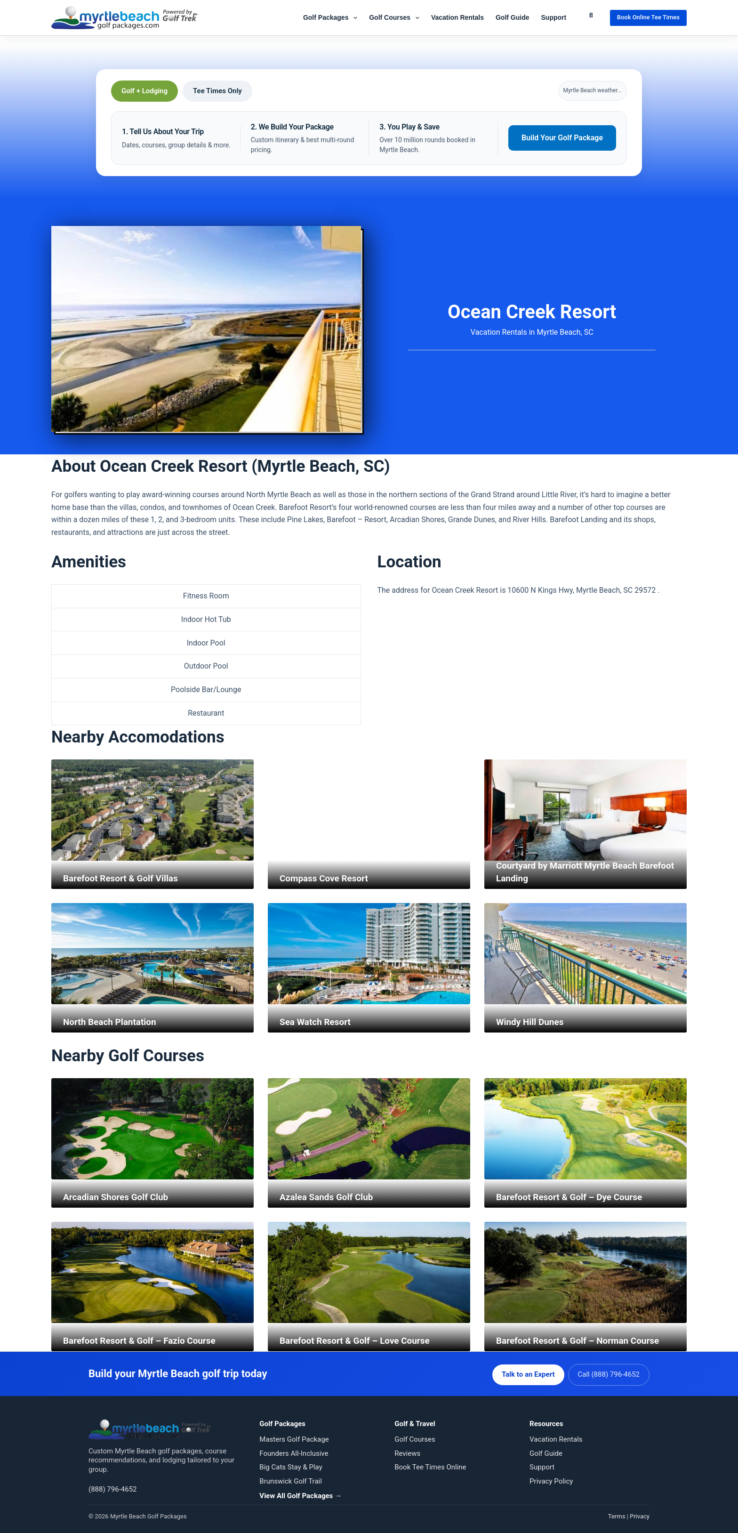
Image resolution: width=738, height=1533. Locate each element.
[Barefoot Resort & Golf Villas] (152, 810)
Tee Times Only (217, 91)
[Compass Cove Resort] (369, 810)
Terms (617, 1514)
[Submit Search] (591, 15)
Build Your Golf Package (562, 137)
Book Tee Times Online (430, 1465)
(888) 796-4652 (112, 1487)
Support (554, 17)
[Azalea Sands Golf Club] (369, 1129)
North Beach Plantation (112, 1022)
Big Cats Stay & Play (290, 1465)
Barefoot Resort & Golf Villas (123, 878)
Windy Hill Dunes (532, 1022)
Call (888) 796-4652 (609, 1373)
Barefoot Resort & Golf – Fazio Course (144, 1341)
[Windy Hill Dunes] (585, 954)
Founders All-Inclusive (293, 1451)
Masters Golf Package (294, 1438)
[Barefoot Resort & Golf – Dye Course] (585, 1129)
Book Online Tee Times (648, 17)
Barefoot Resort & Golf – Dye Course (573, 1197)
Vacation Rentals (457, 17)
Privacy (640, 1514)
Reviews (407, 1451)
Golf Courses (396, 18)
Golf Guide (512, 17)
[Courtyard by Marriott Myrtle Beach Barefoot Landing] (585, 810)
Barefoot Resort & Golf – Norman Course (582, 1341)
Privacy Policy (551, 1479)
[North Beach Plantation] (152, 954)
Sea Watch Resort (317, 1022)
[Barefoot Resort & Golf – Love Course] (369, 1272)
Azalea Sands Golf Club (329, 1197)
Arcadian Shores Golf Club (118, 1197)
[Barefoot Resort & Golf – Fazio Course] (152, 1272)
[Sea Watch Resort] (369, 954)
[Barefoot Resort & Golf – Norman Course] (585, 1272)
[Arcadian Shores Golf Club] (152, 1129)
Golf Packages (332, 18)
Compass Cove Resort (326, 878)
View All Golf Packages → (300, 1494)
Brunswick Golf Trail (290, 1479)
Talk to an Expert (526, 1373)
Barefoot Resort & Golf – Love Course (359, 1341)
